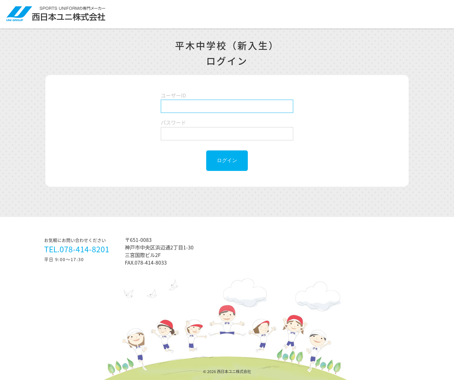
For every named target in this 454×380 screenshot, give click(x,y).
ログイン (227, 160)
